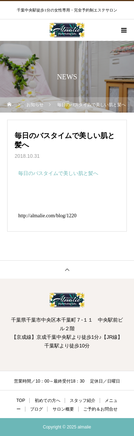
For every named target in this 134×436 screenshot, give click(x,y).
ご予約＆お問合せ (100, 409)
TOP (20, 400)
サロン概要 (63, 409)
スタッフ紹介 (82, 400)
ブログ (36, 409)
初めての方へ (47, 400)
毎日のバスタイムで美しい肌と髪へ (58, 173)
